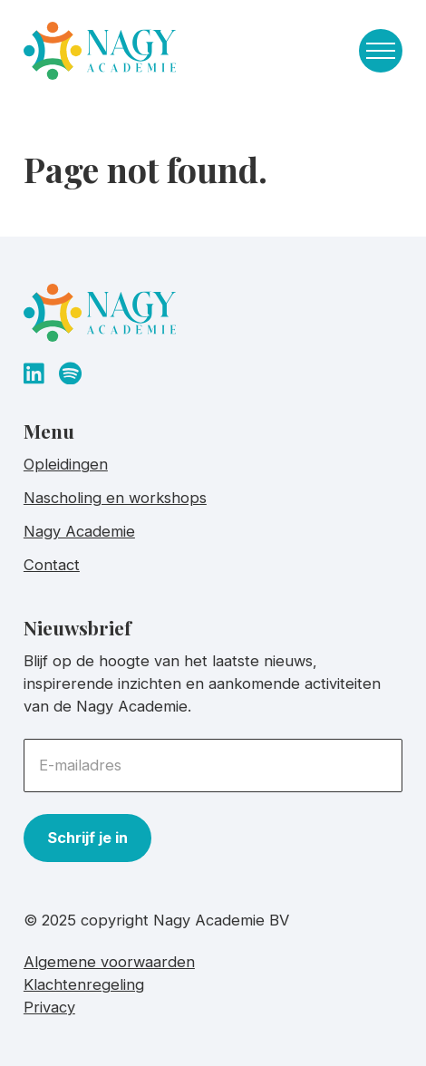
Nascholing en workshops (115, 498)
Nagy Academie (79, 531)
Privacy (49, 1007)
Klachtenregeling (84, 984)
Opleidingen (66, 464)
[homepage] (100, 54)
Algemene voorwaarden (109, 962)
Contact (52, 565)
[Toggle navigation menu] (380, 51)
